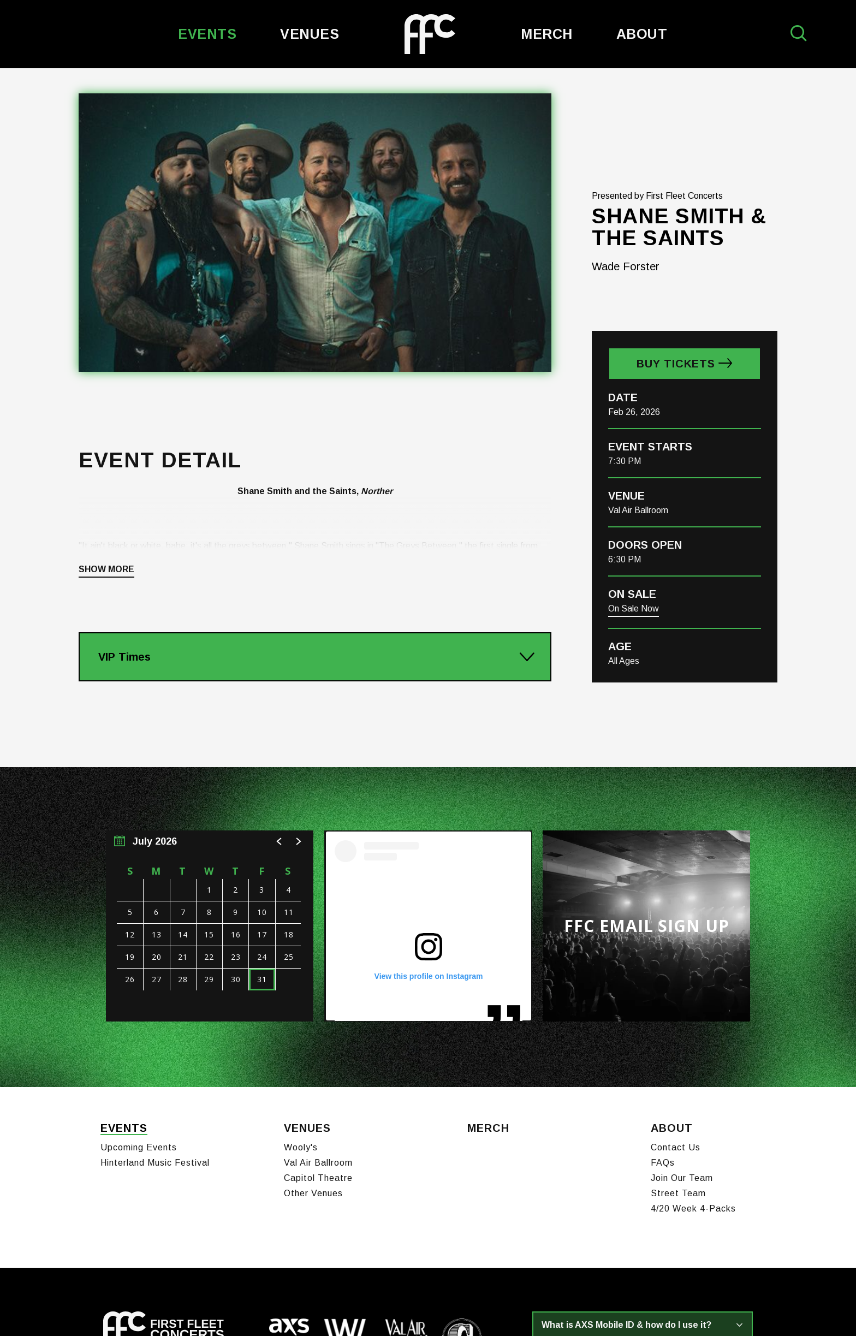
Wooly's (301, 1005)
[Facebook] (106, 1252)
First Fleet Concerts (430, 34)
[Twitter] (145, 1252)
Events (207, 33)
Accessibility (370, 1307)
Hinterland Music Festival (155, 1020)
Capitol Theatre (318, 1035)
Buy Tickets (676, 227)
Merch (547, 33)
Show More (106, 432)
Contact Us (675, 1005)
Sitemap (414, 1307)
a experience (701, 1304)
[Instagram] (124, 1252)
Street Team (678, 1050)
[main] (428, 509)
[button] (279, 704)
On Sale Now (633, 471)
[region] (209, 788)
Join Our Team (682, 1035)
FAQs (663, 1020)
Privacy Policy (318, 1307)
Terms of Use (263, 1307)
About (642, 33)
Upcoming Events (138, 1005)
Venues (309, 33)
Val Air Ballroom (318, 1020)
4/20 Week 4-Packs (693, 1066)
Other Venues (313, 1050)
